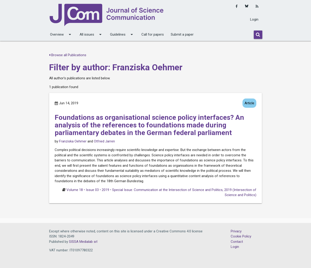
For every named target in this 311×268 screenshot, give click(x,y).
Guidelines (122, 34)
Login (254, 19)
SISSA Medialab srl (83, 242)
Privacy (236, 231)
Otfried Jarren (104, 141)
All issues (91, 34)
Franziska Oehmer (73, 141)
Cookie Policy (241, 236)
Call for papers (152, 34)
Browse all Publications (67, 55)
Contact (237, 242)
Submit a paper (182, 34)
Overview (61, 34)
